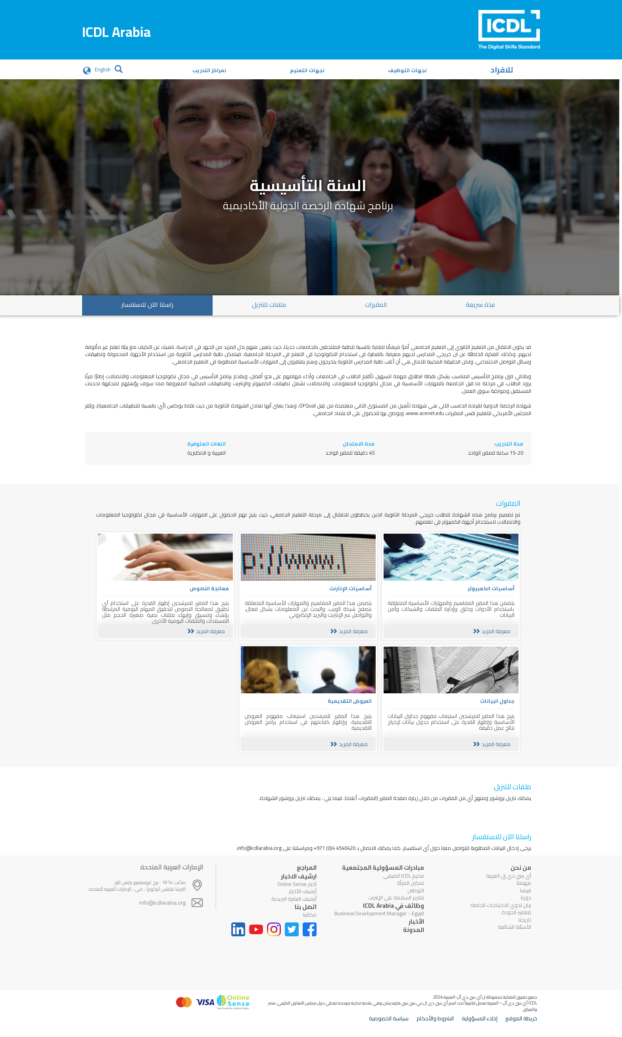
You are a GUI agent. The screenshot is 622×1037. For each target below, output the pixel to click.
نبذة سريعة (480, 304)
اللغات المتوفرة (206, 444)
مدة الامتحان (358, 444)
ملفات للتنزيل (269, 304)
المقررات (376, 304)
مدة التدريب (508, 444)
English (103, 69)
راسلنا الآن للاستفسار (147, 304)
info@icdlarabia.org (162, 906)
